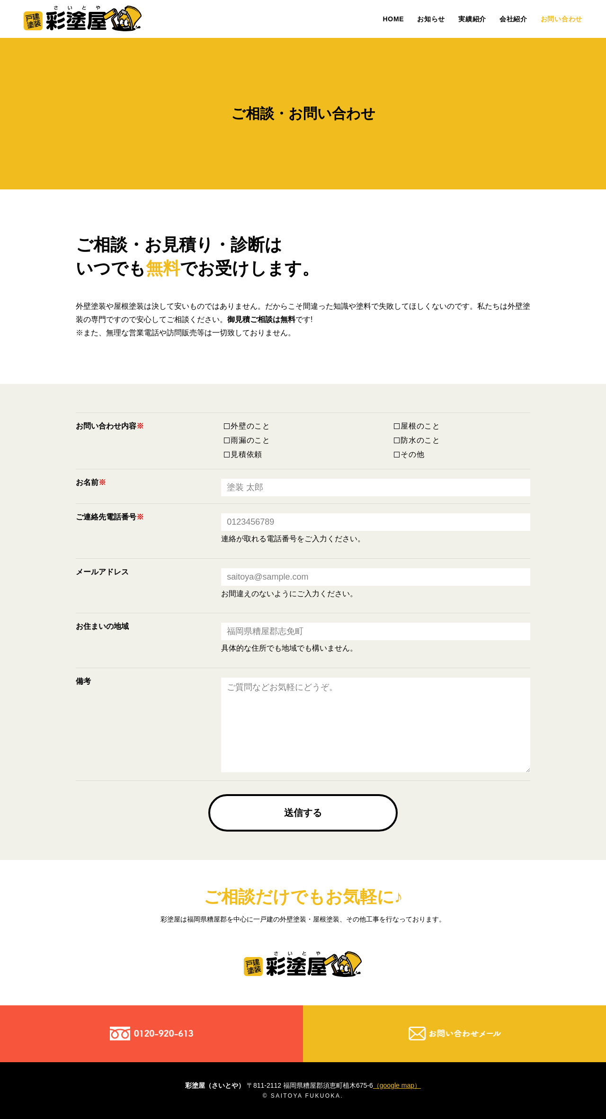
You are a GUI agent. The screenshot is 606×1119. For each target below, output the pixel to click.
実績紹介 (472, 19)
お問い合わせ (561, 19)
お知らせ (431, 19)
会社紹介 (513, 19)
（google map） (397, 1085)
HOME (393, 19)
